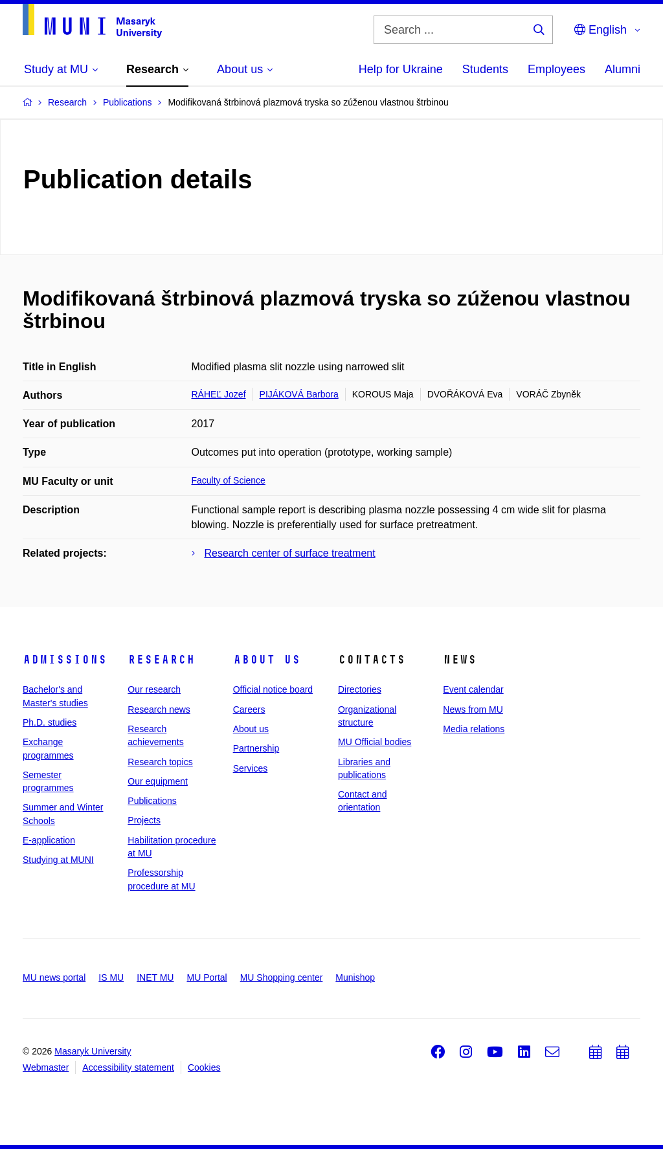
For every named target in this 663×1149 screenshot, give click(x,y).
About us (266, 660)
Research (161, 660)
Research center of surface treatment (290, 553)
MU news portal (54, 977)
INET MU (155, 977)
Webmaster (46, 1067)
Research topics (160, 762)
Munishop (355, 977)
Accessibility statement (128, 1067)
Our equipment (158, 781)
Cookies (204, 1067)
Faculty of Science (228, 480)
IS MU (111, 977)
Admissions (65, 660)
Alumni (622, 69)
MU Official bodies (374, 742)
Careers (249, 709)
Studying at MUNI (58, 859)
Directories (359, 689)
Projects (144, 820)
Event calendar (473, 689)
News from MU (473, 709)
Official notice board (273, 689)
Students (485, 69)
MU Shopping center (281, 977)
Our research (154, 689)
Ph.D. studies (49, 722)
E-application (49, 840)
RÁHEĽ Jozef (219, 394)
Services (250, 768)
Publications (152, 801)
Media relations (473, 729)
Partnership (256, 748)
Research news (159, 709)
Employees (556, 69)
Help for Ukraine (401, 69)
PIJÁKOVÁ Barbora (299, 394)
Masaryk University (92, 1051)
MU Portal (206, 977)
